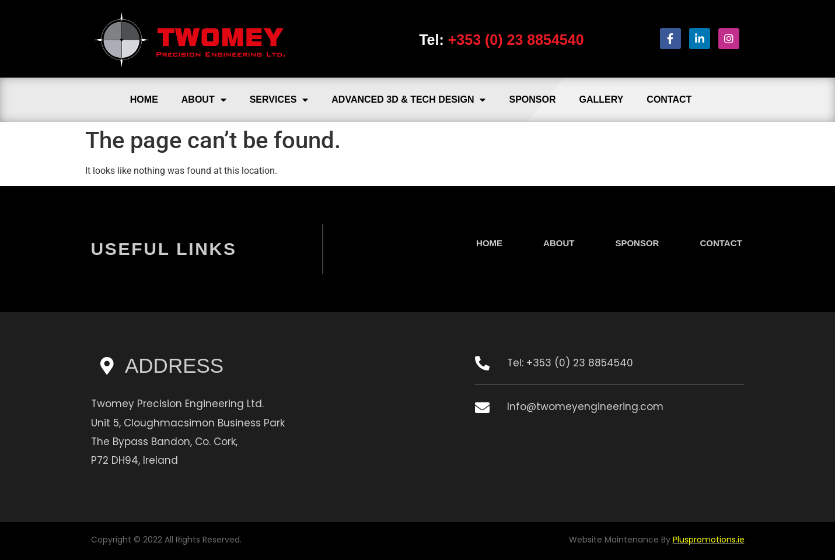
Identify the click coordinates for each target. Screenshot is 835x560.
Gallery (601, 99)
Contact (669, 99)
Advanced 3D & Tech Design (408, 99)
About (203, 99)
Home (144, 99)
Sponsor (532, 99)
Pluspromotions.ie (709, 539)
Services (279, 99)
